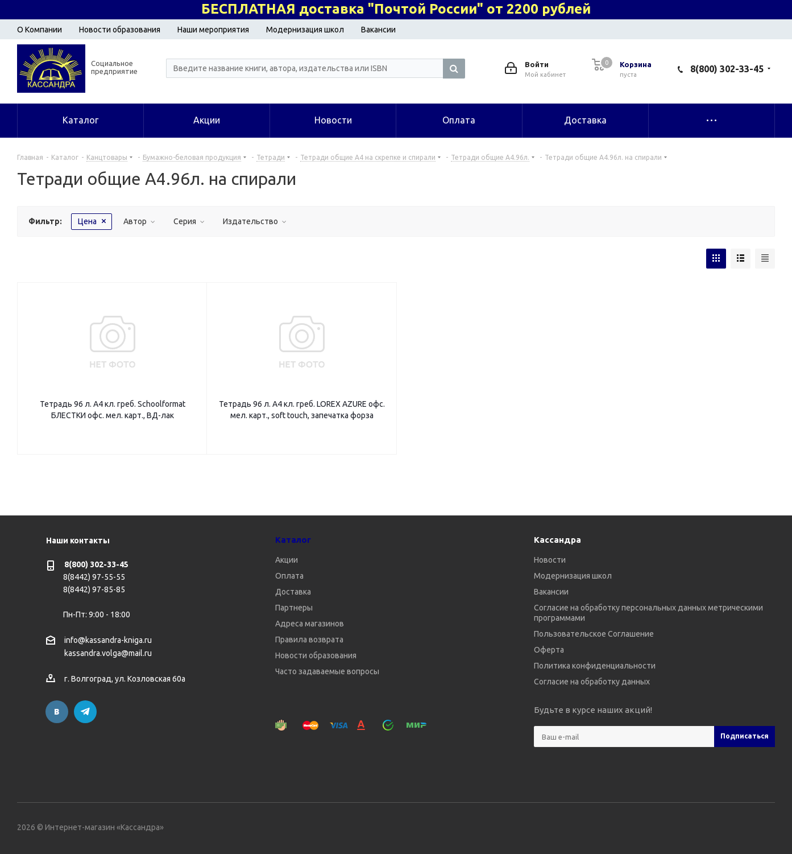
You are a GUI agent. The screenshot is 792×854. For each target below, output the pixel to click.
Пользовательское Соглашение (594, 633)
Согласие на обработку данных (592, 681)
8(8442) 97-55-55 (94, 576)
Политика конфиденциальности (595, 665)
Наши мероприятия (213, 29)
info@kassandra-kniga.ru (108, 640)
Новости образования (119, 29)
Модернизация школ (305, 29)
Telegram (85, 711)
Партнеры (294, 607)
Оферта (549, 649)
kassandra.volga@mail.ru (108, 653)
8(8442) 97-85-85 (94, 589)
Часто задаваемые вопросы (327, 671)
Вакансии (378, 29)
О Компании (39, 29)
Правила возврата (309, 639)
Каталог (293, 539)
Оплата (289, 575)
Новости (550, 559)
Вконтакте (56, 711)
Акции (286, 559)
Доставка (293, 591)
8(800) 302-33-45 (727, 69)
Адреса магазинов (309, 623)
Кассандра (557, 539)
